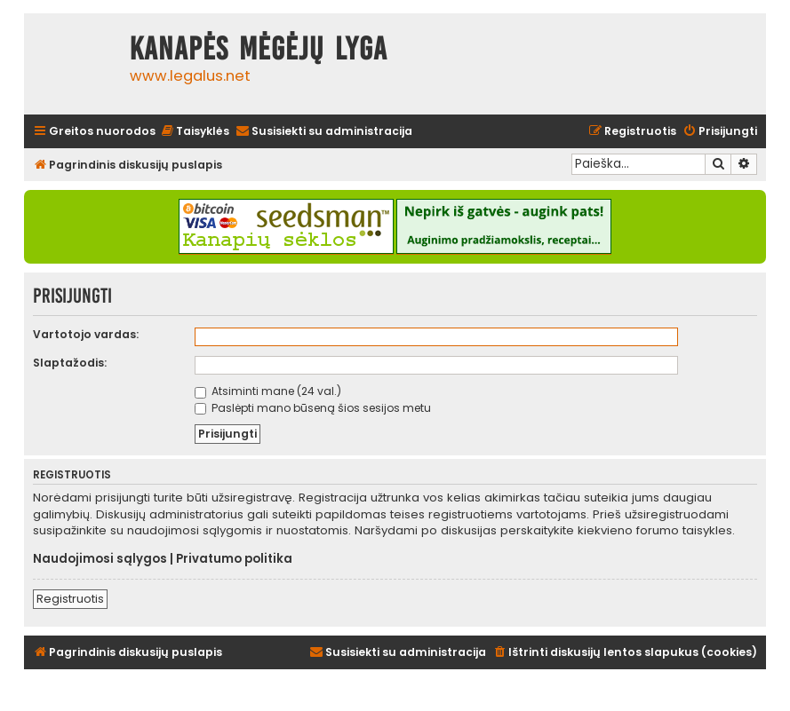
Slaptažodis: (70, 362)
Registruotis (70, 598)
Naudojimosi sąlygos (100, 559)
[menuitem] (194, 132)
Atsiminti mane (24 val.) (268, 391)
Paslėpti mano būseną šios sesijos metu (313, 407)
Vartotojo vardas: (86, 334)
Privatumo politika (234, 559)
